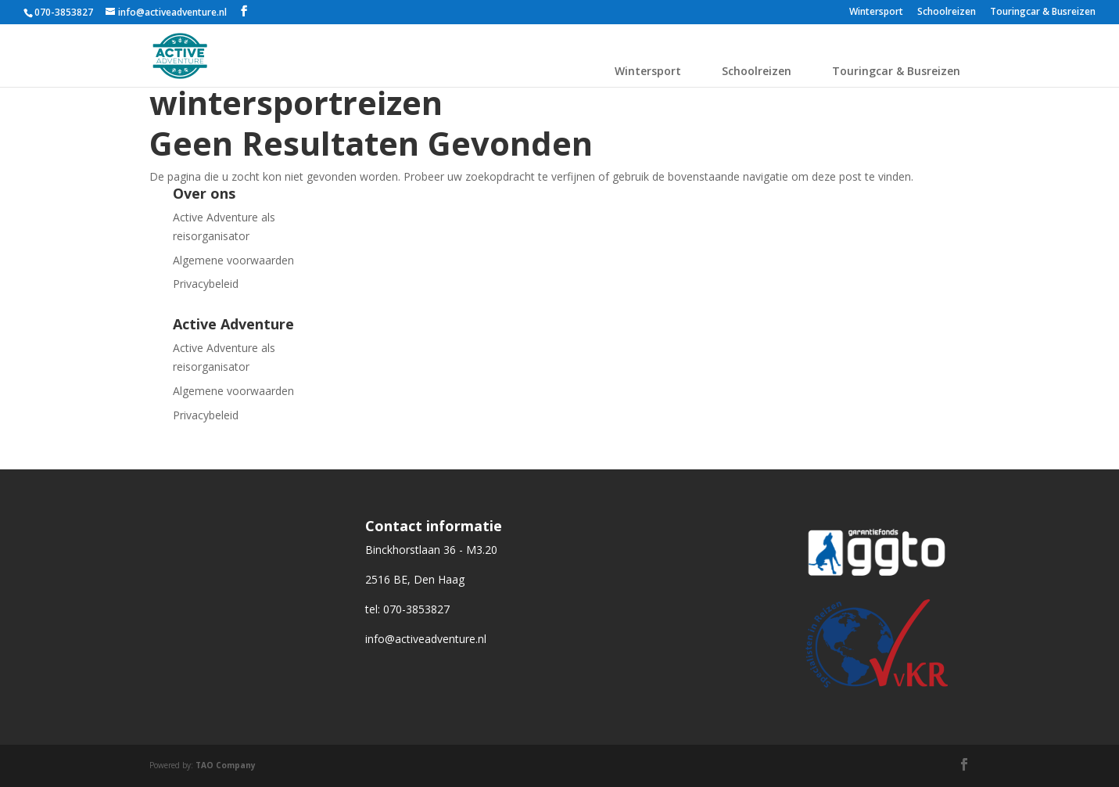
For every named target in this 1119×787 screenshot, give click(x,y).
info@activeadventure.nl (425, 638)
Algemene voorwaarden (233, 260)
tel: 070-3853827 (407, 609)
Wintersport (876, 12)
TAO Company (225, 765)
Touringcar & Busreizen (1043, 12)
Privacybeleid (206, 283)
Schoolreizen (946, 12)
